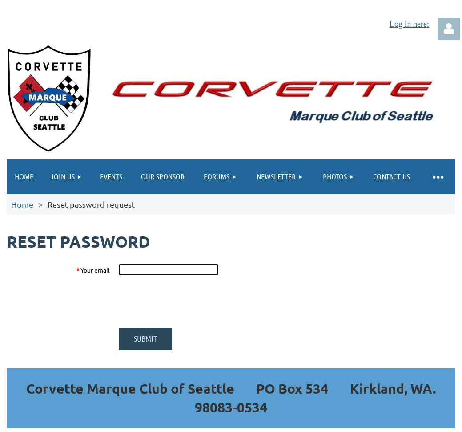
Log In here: (409, 24)
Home (22, 204)
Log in (449, 29)
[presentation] (186, 301)
